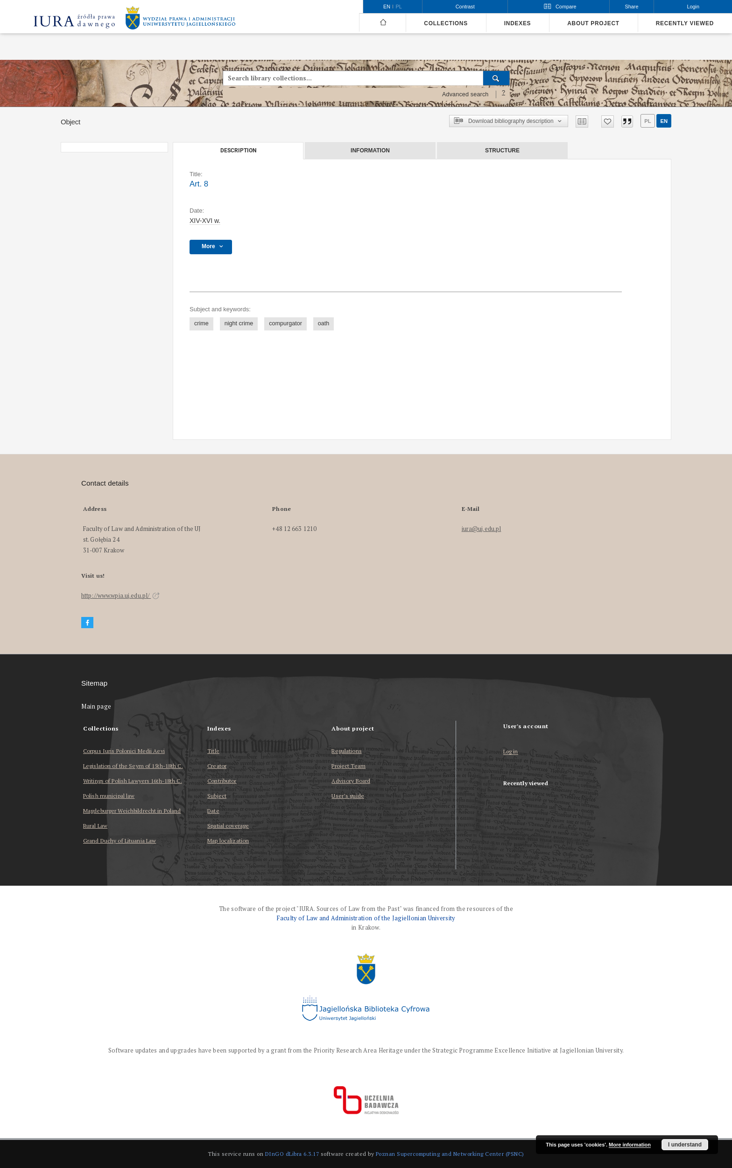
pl (647, 121)
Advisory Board (350, 780)
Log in (510, 752)
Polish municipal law (108, 795)
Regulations (346, 750)
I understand (685, 1144)
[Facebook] (87, 623)
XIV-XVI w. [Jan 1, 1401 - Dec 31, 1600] (205, 220)
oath (324, 323)
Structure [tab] (502, 150)
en (664, 121)
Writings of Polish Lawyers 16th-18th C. (132, 780)
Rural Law (95, 825)
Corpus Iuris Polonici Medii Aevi (124, 750)
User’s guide (347, 795)
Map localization (228, 840)
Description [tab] (238, 150)
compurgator (285, 323)
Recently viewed (685, 23)
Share (632, 6)
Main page (96, 706)
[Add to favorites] (607, 121)
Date (213, 810)
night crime (239, 323)
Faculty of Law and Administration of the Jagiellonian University (366, 918)
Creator (216, 765)
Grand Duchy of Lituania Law (119, 840)
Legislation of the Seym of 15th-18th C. (133, 765)
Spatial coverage (228, 825)
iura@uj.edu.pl (481, 529)
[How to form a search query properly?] (504, 94)
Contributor (221, 780)
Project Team (348, 765)
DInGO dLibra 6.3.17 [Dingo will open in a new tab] (292, 1153)
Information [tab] (370, 150)
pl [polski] (399, 6)
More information (630, 1144)
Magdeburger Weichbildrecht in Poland (132, 810)
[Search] (496, 78)
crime (201, 323)
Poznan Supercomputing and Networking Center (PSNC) (450, 1153)
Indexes (517, 23)
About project (593, 23)
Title (213, 750)
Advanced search (465, 94)
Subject (216, 795)
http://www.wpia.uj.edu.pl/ (120, 596)
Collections (445, 23)
